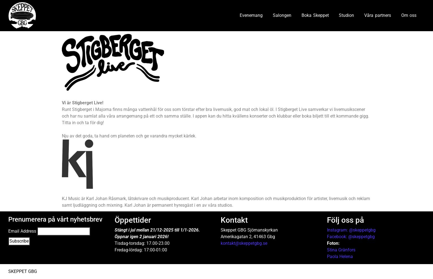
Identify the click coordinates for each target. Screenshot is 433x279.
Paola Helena (340, 256)
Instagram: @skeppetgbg (351, 230)
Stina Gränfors (341, 250)
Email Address (22, 231)
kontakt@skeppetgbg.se (244, 243)
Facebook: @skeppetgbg (351, 236)
